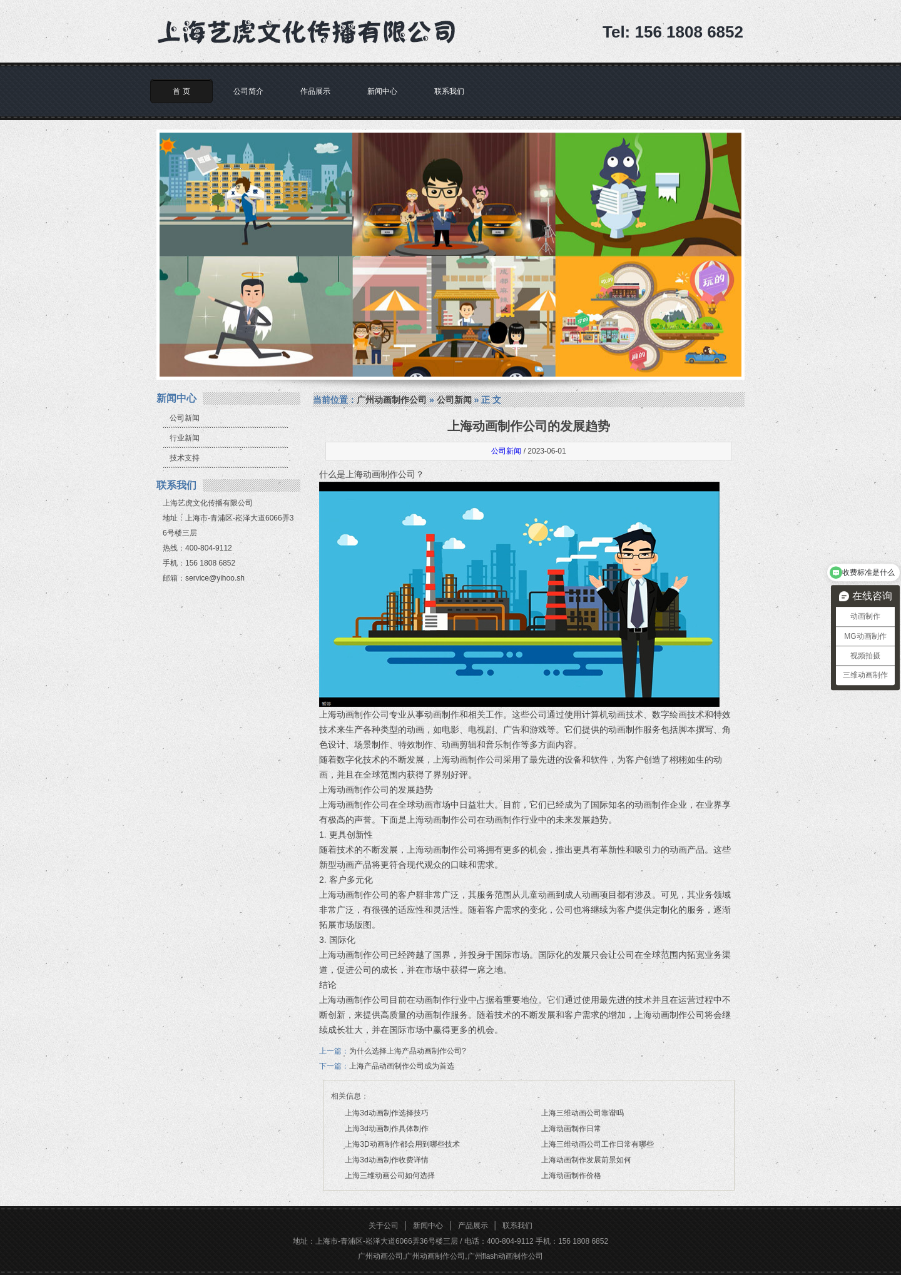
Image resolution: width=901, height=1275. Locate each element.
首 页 (181, 91)
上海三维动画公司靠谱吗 (582, 1113)
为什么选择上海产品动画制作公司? (407, 1051)
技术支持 (185, 458)
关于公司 (384, 1225)
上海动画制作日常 (571, 1128)
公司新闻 (185, 418)
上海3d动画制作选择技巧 (386, 1113)
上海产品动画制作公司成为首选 (401, 1066)
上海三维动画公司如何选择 (390, 1175)
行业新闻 (185, 438)
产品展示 (473, 1225)
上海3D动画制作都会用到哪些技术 (402, 1144)
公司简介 (248, 91)
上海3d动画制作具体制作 (386, 1128)
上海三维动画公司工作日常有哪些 (597, 1144)
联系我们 (449, 91)
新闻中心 (382, 91)
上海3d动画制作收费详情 (386, 1160)
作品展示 (315, 91)
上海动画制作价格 (571, 1175)
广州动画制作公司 (392, 400)
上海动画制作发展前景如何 (586, 1160)
